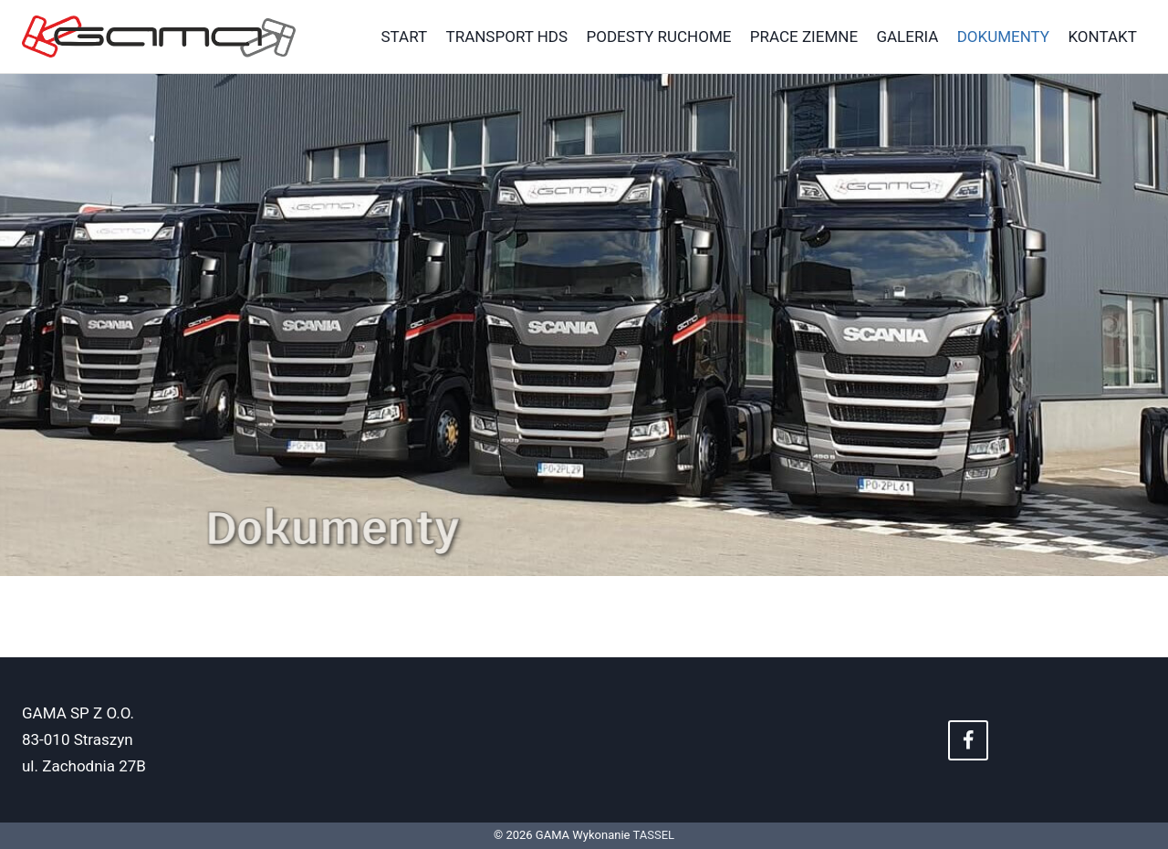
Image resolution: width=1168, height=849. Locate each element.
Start (404, 36)
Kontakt (1102, 36)
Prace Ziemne (804, 36)
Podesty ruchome (658, 36)
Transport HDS (507, 36)
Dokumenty (1003, 36)
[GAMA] (159, 37)
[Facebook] (968, 740)
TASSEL (653, 835)
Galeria (907, 36)
